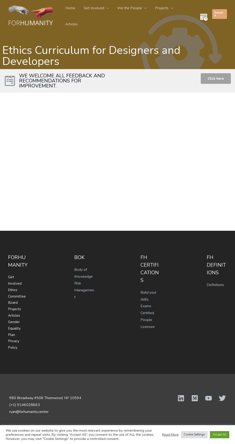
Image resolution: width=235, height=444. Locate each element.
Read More (170, 434)
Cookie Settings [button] (194, 434)
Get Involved (94, 14)
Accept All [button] (219, 434)
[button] (216, 78)
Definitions (215, 284)
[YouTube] (208, 398)
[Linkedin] (181, 398)
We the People (129, 14)
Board (13, 302)
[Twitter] (222, 398)
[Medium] (194, 398)
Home (72, 14)
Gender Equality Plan (14, 328)
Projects (160, 14)
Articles (185, 14)
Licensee (147, 326)
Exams (145, 306)
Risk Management (84, 290)
